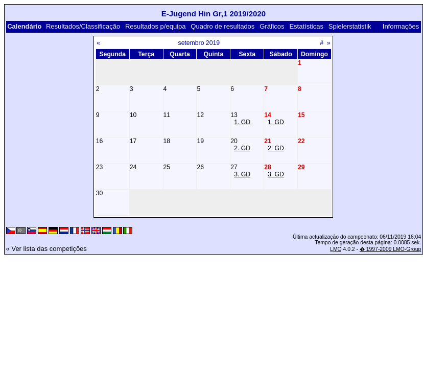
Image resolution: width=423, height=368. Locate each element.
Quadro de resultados (222, 26)
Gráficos (272, 26)
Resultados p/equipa (155, 26)
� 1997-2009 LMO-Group (390, 249)
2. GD (242, 148)
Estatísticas (306, 26)
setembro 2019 (199, 43)
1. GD (242, 122)
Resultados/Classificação (83, 26)
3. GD (242, 174)
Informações (401, 26)
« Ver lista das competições (46, 248)
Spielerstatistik (349, 26)
